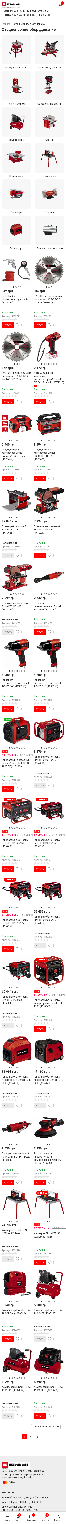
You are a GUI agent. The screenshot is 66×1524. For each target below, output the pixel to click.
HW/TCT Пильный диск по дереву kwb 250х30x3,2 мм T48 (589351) (48, 299)
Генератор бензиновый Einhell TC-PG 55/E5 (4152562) (15, 923)
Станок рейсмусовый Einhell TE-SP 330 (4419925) (14, 529)
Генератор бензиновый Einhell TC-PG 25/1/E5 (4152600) (15, 842)
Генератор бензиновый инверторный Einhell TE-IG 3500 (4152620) (48, 1079)
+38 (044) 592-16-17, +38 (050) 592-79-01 (25, 1497)
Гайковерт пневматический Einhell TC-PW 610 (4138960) (47, 682)
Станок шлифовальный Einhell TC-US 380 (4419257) (47, 529)
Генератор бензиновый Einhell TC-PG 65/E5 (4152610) (47, 919)
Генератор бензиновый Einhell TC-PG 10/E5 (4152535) (47, 759)
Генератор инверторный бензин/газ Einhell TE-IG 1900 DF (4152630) (16, 762)
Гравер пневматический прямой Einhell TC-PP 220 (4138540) (16, 1156)
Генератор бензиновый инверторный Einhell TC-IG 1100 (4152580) (48, 1003)
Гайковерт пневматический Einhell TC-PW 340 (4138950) (15, 682)
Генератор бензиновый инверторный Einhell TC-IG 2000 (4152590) (16, 1079)
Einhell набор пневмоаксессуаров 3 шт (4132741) (16, 299)
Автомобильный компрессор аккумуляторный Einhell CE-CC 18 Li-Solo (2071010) (49, 379)
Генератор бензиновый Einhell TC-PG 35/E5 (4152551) (47, 842)
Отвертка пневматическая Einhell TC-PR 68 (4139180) (47, 606)
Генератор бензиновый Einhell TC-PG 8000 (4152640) (15, 999)
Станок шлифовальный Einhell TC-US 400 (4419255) (15, 606)
